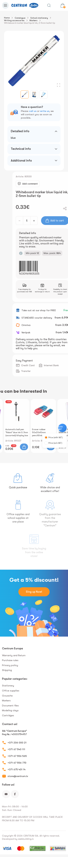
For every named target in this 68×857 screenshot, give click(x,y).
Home (7, 17)
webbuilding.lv (26, 839)
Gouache (7, 695)
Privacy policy (10, 665)
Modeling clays (10, 710)
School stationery (39, 18)
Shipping (7, 670)
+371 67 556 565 (17, 756)
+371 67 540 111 (16, 749)
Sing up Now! (34, 591)
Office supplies (10, 690)
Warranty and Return (13, 655)
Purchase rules (10, 660)
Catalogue (20, 18)
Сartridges (8, 715)
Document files (10, 705)
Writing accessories (14, 20)
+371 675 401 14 (16, 769)
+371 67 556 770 (17, 762)
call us (32, 111)
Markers (33, 20)
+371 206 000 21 (17, 742)
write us (44, 111)
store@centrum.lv (18, 776)
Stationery (8, 685)
